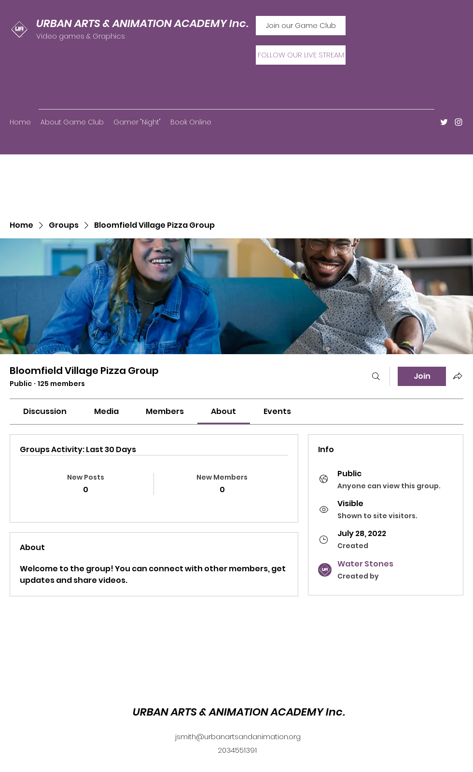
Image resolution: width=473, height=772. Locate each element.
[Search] (376, 376)
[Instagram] (458, 122)
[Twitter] (444, 122)
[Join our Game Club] (301, 25)
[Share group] (457, 376)
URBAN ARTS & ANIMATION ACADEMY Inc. (142, 23)
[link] (45, 411)
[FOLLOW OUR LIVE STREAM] (301, 55)
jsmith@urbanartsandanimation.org (238, 736)
